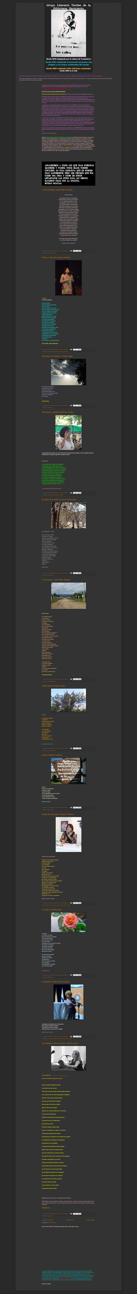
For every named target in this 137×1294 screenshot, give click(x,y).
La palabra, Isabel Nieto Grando (55, 982)
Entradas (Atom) (52, 1222)
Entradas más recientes (47, 1220)
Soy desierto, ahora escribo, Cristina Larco (60, 1043)
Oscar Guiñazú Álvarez (67, 146)
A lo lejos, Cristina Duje (52, 910)
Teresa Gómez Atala (51, 750)
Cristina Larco (50, 1215)
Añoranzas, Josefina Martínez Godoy (57, 412)
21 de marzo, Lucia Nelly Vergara (56, 580)
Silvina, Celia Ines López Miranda (56, 257)
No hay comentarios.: (64, 250)
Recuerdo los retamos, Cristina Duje (57, 356)
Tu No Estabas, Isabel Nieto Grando (57, 190)
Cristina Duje (49, 407)
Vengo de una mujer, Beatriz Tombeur (58, 814)
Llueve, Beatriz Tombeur (52, 755)
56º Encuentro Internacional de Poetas (55, 351)
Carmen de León (50, 575)
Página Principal (70, 1220)
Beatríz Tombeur (50, 809)
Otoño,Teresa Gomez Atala (53, 686)
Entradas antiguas (90, 1220)
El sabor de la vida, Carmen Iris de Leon (59, 499)
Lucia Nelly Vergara (51, 681)
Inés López (66, 351)
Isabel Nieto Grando (51, 252)
